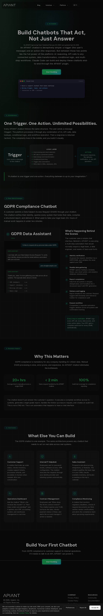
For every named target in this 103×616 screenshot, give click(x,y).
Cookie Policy (24, 613)
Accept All (95, 607)
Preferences (70, 607)
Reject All (83, 607)
